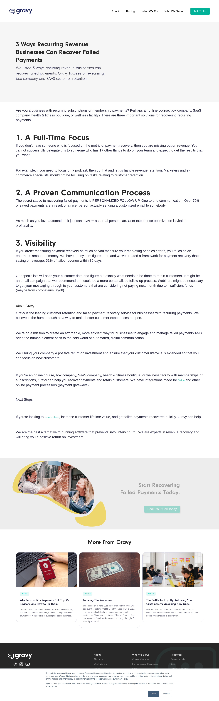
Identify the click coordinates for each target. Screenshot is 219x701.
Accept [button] (153, 694)
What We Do (100, 664)
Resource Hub (178, 659)
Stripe (181, 380)
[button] (174, 11)
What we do (150, 11)
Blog (173, 664)
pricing (130, 11)
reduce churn (52, 417)
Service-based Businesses (145, 664)
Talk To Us (200, 11)
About (115, 11)
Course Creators (140, 659)
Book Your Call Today (162, 514)
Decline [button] (166, 694)
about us (98, 659)
